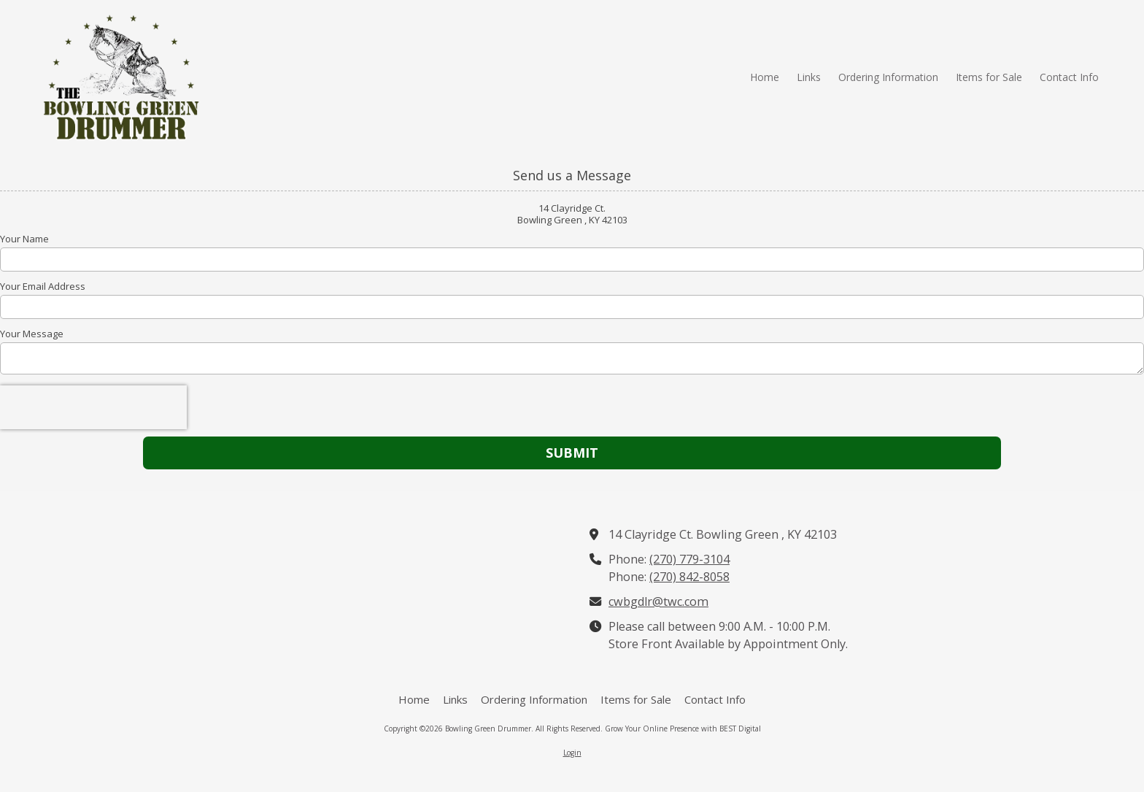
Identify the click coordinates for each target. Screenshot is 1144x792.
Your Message (31, 333)
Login (572, 752)
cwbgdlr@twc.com (658, 601)
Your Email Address (42, 286)
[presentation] (93, 407)
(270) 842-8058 (689, 577)
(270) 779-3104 (689, 559)
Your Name (24, 239)
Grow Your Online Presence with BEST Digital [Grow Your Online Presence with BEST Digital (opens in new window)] (683, 728)
